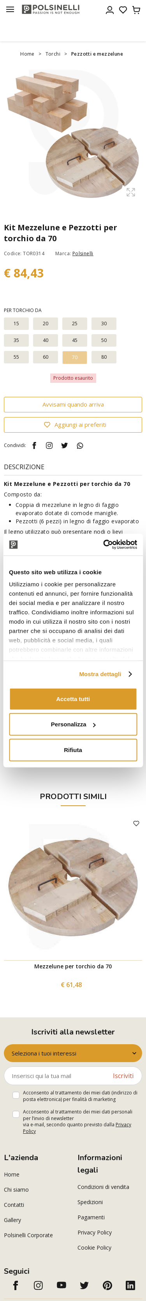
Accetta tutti (73, 698)
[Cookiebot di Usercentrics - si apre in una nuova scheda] (104, 545)
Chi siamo (16, 1189)
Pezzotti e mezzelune (97, 54)
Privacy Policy (94, 1232)
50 (104, 340)
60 (46, 357)
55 (16, 357)
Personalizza (73, 724)
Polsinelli (82, 253)
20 (46, 323)
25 (75, 323)
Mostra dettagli (100, 674)
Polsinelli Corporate (28, 1235)
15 (16, 323)
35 (16, 340)
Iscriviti (123, 1075)
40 (46, 340)
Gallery (12, 1220)
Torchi (53, 54)
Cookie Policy (94, 1247)
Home (27, 54)
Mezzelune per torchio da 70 (73, 966)
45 (75, 340)
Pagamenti (91, 1217)
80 (104, 357)
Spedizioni (90, 1202)
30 (104, 323)
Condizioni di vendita (103, 1187)
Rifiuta (73, 749)
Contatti (14, 1204)
